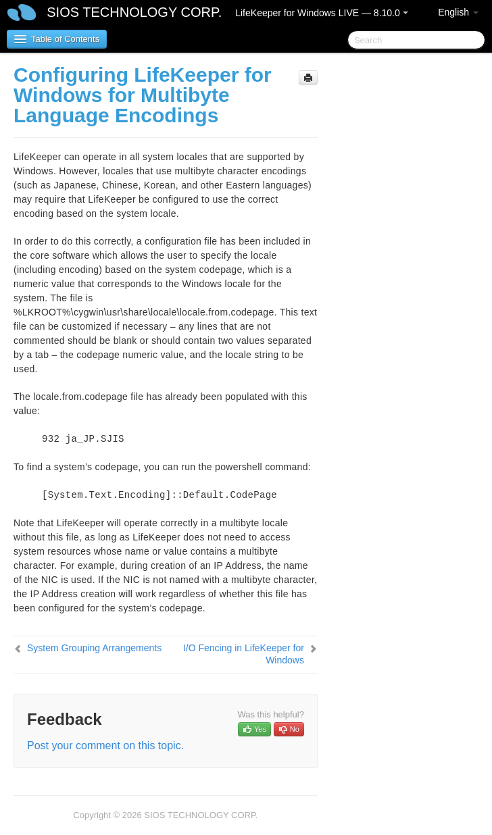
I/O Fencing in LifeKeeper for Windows (243, 653)
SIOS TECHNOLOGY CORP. (134, 12)
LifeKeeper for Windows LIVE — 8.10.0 (321, 12)
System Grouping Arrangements (94, 647)
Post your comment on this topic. (105, 745)
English (458, 12)
